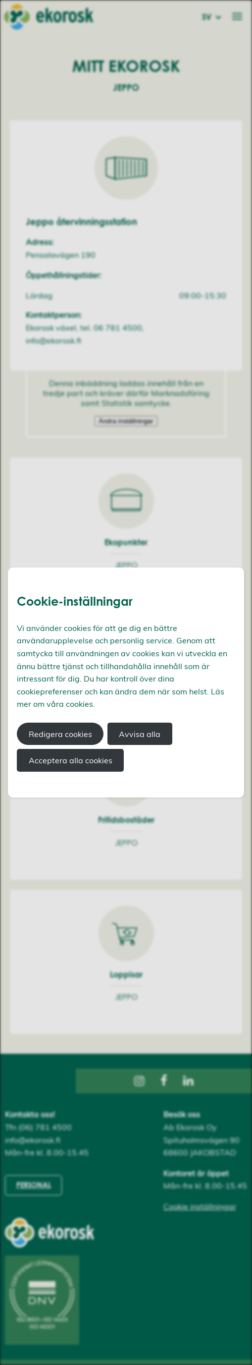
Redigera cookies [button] (60, 734)
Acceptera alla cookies (70, 760)
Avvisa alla (139, 734)
